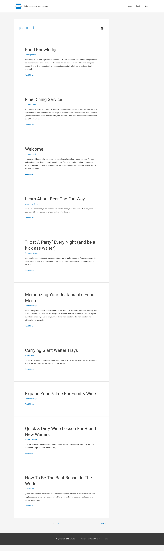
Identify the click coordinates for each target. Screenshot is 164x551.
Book (138, 6)
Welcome (34, 149)
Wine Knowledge (31, 445)
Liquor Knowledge (32, 204)
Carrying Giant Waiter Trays (52, 350)
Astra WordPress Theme (99, 545)
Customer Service (31, 253)
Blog (146, 6)
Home (129, 6)
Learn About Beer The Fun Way (56, 199)
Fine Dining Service (44, 99)
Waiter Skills (29, 355)
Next (104, 529)
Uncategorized (30, 55)
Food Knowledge (42, 49)
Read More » (30, 75)
